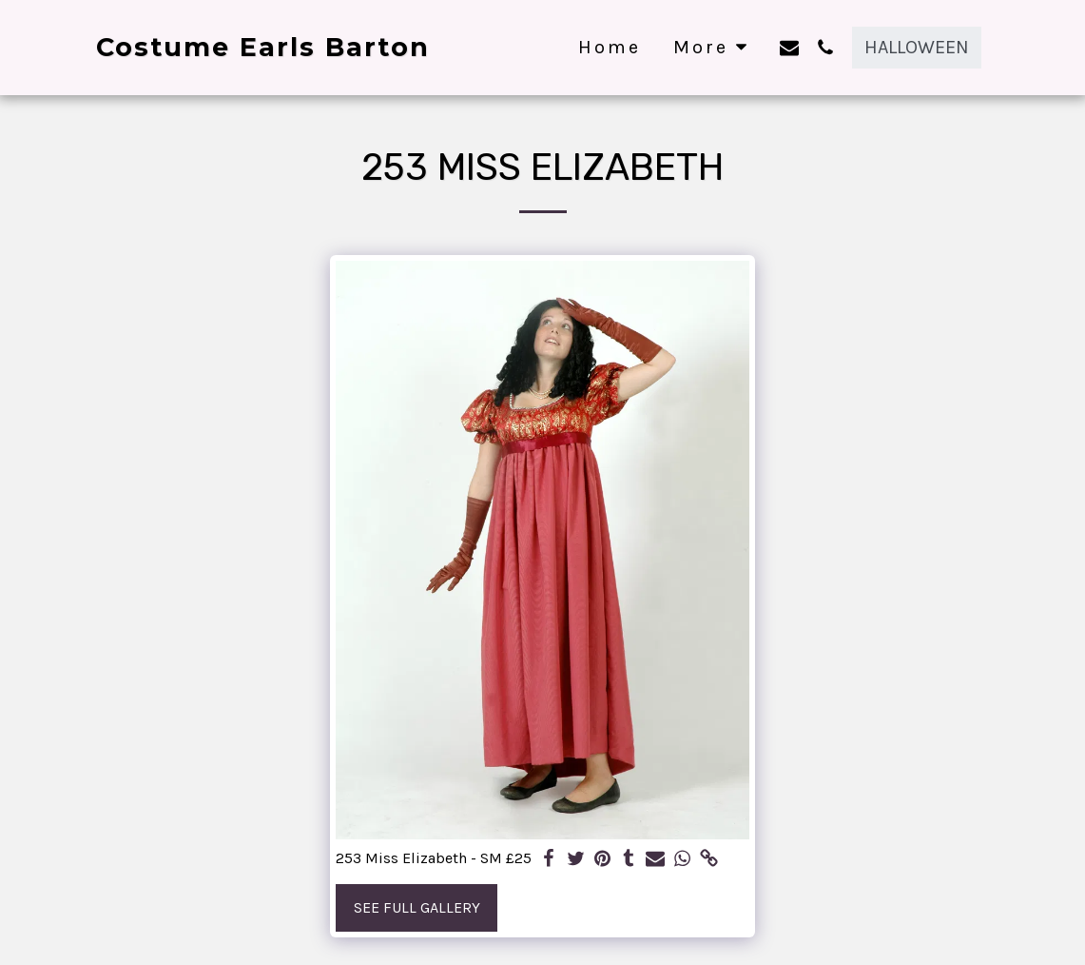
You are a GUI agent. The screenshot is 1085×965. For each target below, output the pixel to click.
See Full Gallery (417, 907)
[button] (789, 47)
